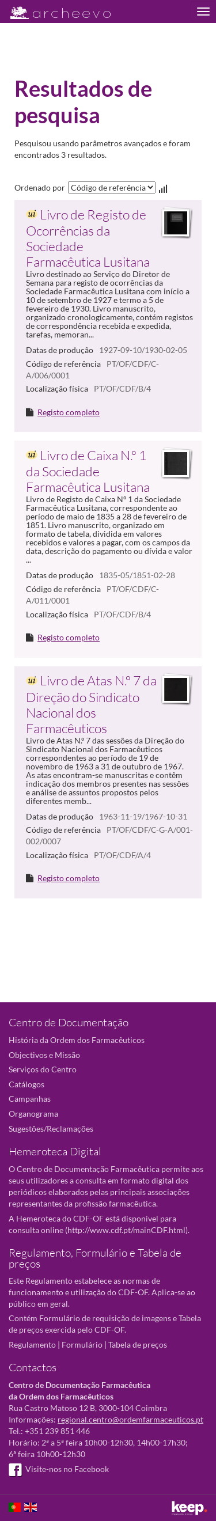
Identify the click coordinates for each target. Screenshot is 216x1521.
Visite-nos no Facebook (59, 1469)
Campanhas (30, 1098)
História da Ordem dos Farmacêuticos (77, 1040)
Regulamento (32, 1344)
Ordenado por (39, 187)
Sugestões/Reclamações (51, 1128)
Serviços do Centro (43, 1069)
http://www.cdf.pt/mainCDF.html (126, 1230)
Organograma (33, 1113)
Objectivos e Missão (44, 1055)
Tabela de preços (137, 1344)
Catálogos (26, 1084)
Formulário (82, 1344)
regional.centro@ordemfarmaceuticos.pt (130, 1419)
